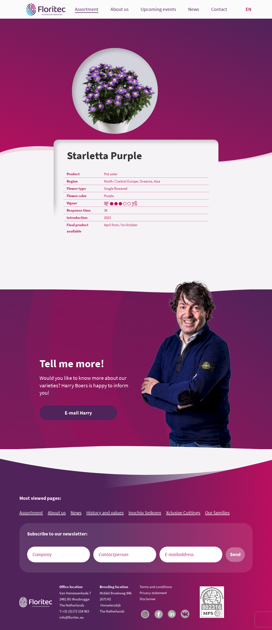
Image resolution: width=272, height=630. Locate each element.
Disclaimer (148, 599)
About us (119, 9)
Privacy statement (153, 592)
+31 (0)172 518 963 (75, 611)
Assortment (86, 9)
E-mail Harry (78, 413)
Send (235, 554)
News (193, 9)
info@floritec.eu (71, 617)
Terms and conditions (156, 586)
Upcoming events (158, 9)
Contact (219, 9)
